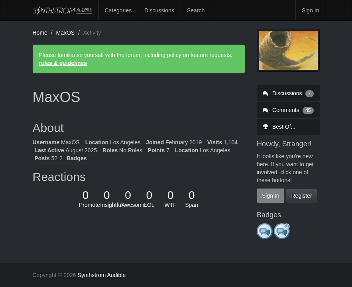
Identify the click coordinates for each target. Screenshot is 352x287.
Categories (118, 10)
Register (301, 196)
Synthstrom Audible (62, 10)
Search (196, 10)
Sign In (310, 10)
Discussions (159, 10)
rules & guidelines (63, 63)
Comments (288, 110)
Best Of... (279, 127)
